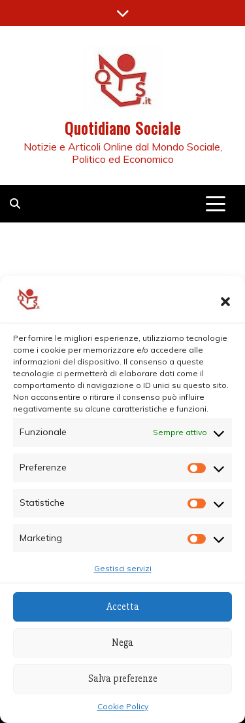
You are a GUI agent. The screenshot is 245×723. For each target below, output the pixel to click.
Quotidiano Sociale (123, 127)
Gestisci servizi (123, 568)
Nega (122, 642)
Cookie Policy (122, 706)
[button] (225, 301)
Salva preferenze (122, 678)
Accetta (122, 606)
